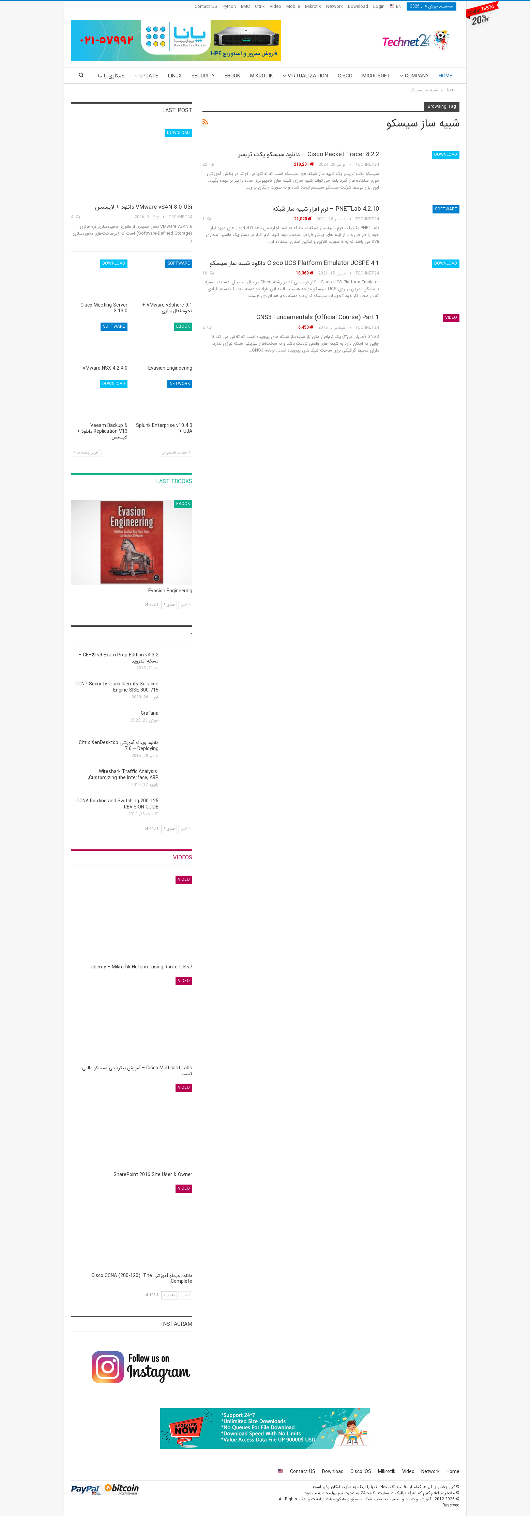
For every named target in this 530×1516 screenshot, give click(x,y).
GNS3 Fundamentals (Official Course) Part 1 (317, 317)
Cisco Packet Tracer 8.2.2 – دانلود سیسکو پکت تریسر (309, 154)
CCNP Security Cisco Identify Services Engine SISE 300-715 (116, 687)
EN (396, 6)
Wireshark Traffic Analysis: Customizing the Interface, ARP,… (121, 775)
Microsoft (376, 76)
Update (148, 76)
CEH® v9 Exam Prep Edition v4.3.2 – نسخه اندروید (118, 658)
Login (378, 6)
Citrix (259, 6)
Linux (175, 76)
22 (208, 164)
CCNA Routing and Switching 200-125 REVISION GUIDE (117, 804)
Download (358, 6)
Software (446, 209)
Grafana (149, 713)
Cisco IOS (360, 1471)
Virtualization (308, 76)
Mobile (293, 6)
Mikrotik (313, 6)
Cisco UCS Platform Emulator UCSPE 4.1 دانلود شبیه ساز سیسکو (294, 263)
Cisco (345, 76)
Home (445, 76)
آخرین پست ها (86, 453)
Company (417, 76)
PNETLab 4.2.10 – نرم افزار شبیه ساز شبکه (326, 209)
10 (208, 273)
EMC (245, 6)
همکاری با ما (111, 76)
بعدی (169, 605)
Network (334, 6)
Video (275, 6)
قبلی (185, 605)
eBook (232, 76)
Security (203, 76)
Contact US (206, 6)
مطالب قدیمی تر (176, 453)
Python (229, 6)
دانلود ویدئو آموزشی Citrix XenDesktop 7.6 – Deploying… (118, 746)
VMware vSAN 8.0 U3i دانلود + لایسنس (143, 207)
